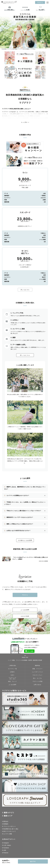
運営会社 (5, 821)
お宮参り (12, 672)
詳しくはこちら (25, 289)
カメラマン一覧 (12, 668)
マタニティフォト (37, 675)
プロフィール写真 (37, 681)
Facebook (6, 847)
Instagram (6, 843)
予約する (40, 2)
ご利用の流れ (12, 665)
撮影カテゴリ (9, 813)
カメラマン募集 (7, 834)
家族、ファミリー (37, 668)
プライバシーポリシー (9, 826)
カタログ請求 (25, 616)
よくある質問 (25, 610)
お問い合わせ (37, 684)
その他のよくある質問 (25, 540)
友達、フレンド (12, 681)
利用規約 (5, 824)
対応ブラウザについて (9, 831)
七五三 (12, 675)
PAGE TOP (25, 656)
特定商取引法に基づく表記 (10, 829)
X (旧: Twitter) (7, 845)
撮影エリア (8, 816)
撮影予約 (33, 861)
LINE (4, 850)
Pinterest (5, 852)
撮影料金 (37, 665)
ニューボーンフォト (37, 672)
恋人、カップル (37, 678)
